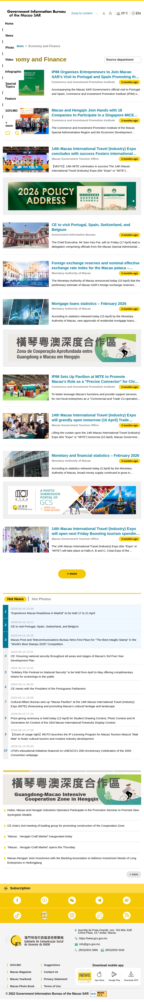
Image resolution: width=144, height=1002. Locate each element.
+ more (134, 877)
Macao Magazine (21, 974)
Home (7, 49)
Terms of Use (52, 989)
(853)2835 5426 (114, 952)
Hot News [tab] (15, 602)
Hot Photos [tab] (41, 602)
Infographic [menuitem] (76, 23)
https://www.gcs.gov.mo (93, 941)
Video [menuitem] (56, 23)
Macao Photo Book (22, 989)
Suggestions (52, 967)
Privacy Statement (55, 982)
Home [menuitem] (9, 23)
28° (124, 13)
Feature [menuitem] (124, 23)
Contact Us (51, 974)
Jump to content (81, 13)
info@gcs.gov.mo (89, 947)
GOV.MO (15, 967)
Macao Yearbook (20, 982)
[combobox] (123, 63)
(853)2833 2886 (88, 952)
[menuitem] (24, 23)
